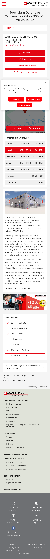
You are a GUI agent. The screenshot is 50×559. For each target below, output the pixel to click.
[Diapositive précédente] (6, 303)
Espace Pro (10, 479)
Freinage (9, 411)
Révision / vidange (13, 404)
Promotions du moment (15, 454)
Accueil (13, 545)
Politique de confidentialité (13, 549)
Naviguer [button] (15, 128)
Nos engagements (12, 490)
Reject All (16, 99)
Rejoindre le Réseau (14, 483)
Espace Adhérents (12, 476)
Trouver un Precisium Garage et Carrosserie (20, 376)
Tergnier (7, 378)
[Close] (45, 82)
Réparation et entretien (16, 401)
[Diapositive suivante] (44, 303)
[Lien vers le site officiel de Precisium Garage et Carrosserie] (36, 4)
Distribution (11, 421)
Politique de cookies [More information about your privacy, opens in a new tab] (29, 92)
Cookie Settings (24, 105)
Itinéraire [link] (25, 59)
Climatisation (11, 418)
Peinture (9, 444)
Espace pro (36, 548)
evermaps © (42, 387)
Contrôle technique (14, 414)
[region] (25, 95)
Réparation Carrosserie (15, 447)
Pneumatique (11, 407)
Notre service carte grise (16, 469)
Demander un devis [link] (25, 66)
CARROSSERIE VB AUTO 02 (15, 380)
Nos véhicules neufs (14, 462)
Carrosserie (10, 434)
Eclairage (10, 440)
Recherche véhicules (14, 459)
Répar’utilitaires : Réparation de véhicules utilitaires (22, 426)
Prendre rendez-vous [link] (25, 72)
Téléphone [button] (25, 53)
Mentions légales (36, 545)
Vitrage (9, 437)
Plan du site (25, 554)
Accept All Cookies (33, 99)
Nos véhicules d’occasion (16, 466)
